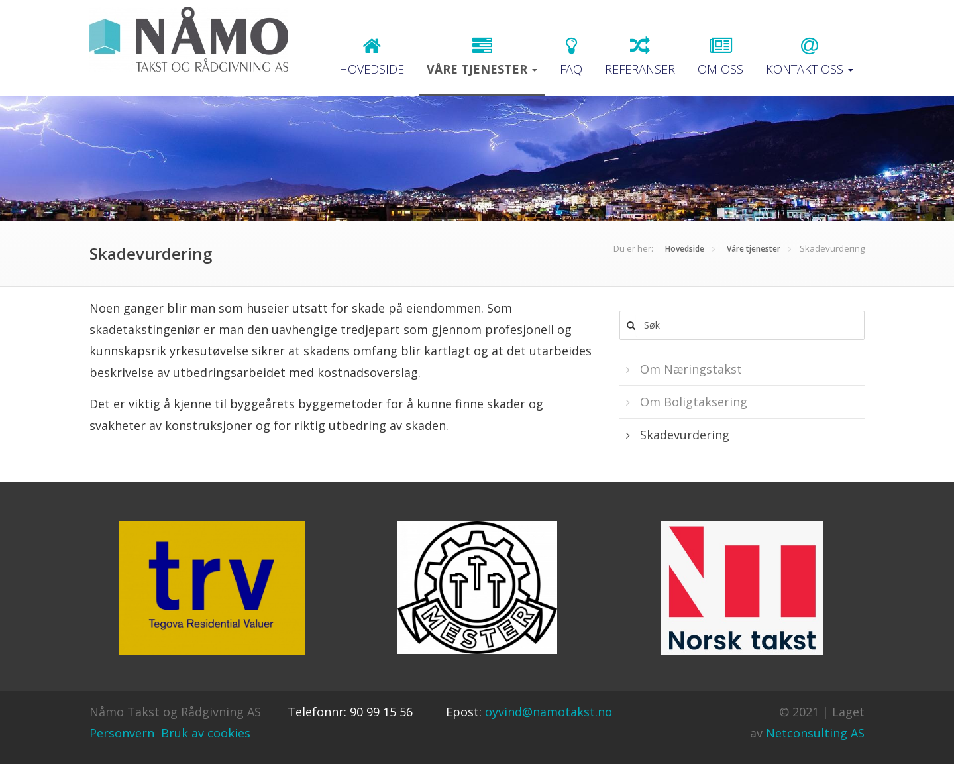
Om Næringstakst (689, 369)
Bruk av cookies (205, 733)
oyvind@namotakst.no (548, 712)
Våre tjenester (753, 248)
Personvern (121, 733)
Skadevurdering (683, 435)
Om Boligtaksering (692, 401)
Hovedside (684, 248)
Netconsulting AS (815, 733)
